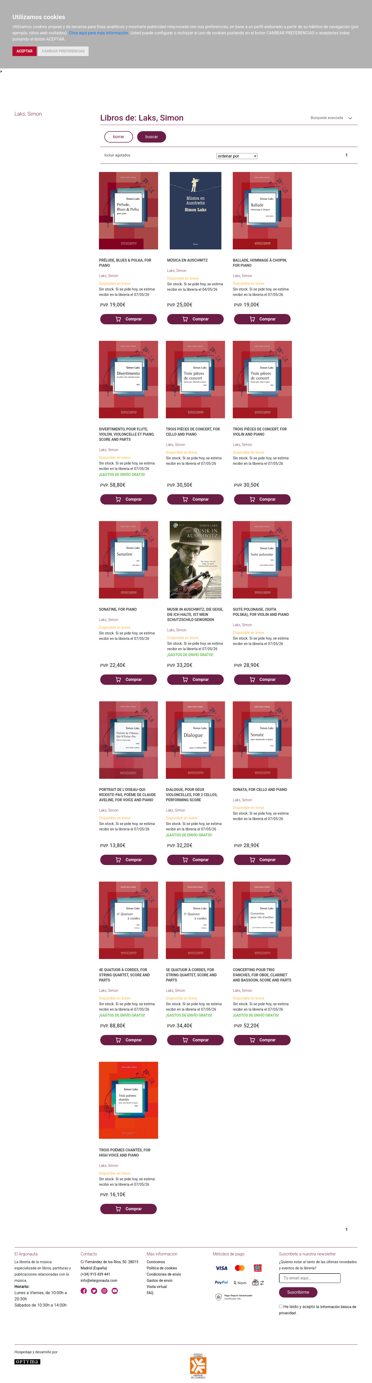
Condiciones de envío (164, 1274)
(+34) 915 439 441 (95, 1274)
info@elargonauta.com (99, 1280)
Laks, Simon (108, 276)
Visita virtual (157, 1287)
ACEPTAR (25, 51)
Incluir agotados (117, 155)
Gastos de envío (160, 1280)
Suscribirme (298, 1292)
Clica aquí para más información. (99, 32)
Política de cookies (162, 1268)
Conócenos (156, 1262)
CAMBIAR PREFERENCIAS (63, 51)
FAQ (150, 1293)
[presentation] (318, 1328)
